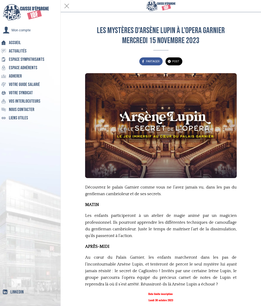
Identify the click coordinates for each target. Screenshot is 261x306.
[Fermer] (66, 6)
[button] (17, 30)
